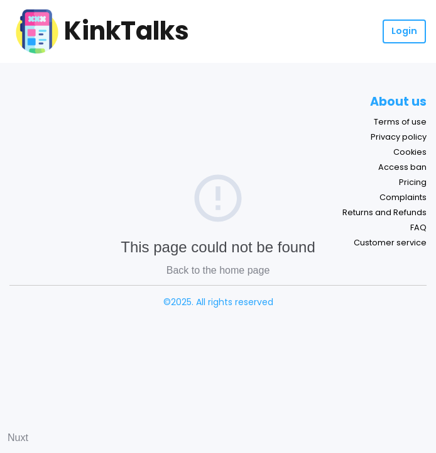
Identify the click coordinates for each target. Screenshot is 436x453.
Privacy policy (399, 136)
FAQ (418, 227)
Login (404, 31)
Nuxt (18, 437)
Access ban (402, 167)
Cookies (410, 152)
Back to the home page (218, 270)
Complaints (403, 197)
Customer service (390, 242)
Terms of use (400, 121)
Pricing (413, 182)
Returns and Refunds (384, 212)
